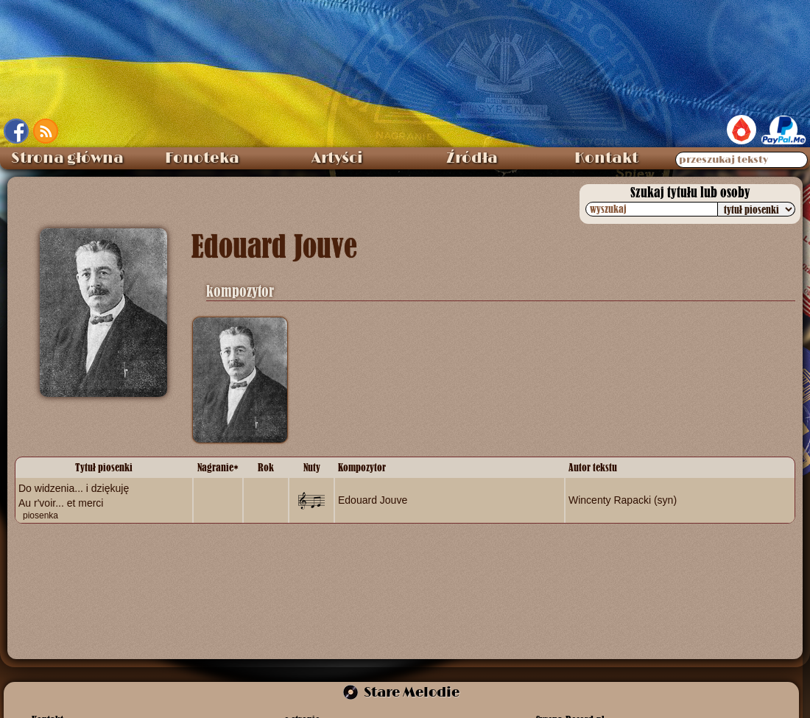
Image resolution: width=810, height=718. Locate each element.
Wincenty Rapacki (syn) (622, 500)
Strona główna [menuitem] (67, 158)
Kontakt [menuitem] (606, 158)
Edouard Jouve (372, 500)
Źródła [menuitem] (472, 158)
